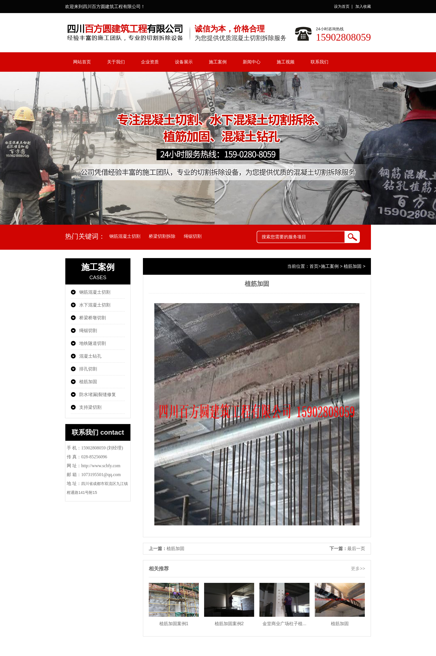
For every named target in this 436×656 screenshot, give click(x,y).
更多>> (358, 568)
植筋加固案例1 (174, 623)
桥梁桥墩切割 (92, 317)
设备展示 (184, 62)
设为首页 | (343, 6)
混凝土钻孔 (90, 356)
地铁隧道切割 (92, 343)
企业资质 (150, 62)
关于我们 (116, 62)
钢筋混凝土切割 (124, 236)
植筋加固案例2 (229, 623)
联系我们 (319, 62)
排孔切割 (88, 369)
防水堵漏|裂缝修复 (97, 394)
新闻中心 (252, 62)
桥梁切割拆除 (162, 236)
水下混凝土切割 (94, 305)
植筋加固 (88, 381)
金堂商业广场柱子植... (284, 623)
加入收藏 (363, 6)
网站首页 (82, 62)
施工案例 (218, 62)
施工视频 (285, 62)
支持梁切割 (90, 407)
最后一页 (356, 548)
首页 (313, 266)
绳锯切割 (193, 236)
